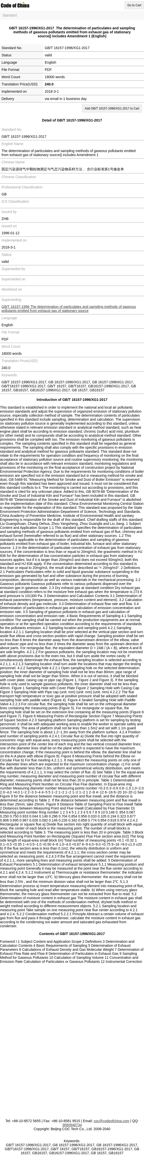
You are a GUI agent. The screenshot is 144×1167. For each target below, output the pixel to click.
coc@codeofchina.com (111, 1121)
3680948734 (72, 1125)
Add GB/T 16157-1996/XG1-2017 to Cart (112, 108)
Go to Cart (134, 5)
